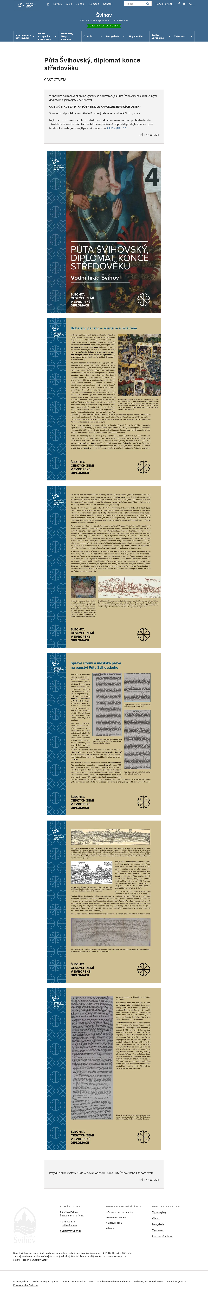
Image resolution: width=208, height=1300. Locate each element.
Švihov (104, 15)
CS (192, 3)
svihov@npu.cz (69, 1225)
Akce (69, 3)
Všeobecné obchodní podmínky (119, 1282)
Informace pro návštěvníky (119, 1213)
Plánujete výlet (165, 3)
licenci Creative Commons (86, 1253)
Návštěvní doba (114, 1223)
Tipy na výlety (159, 1213)
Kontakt (107, 3)
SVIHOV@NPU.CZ (116, 129)
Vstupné (110, 1228)
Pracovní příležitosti (162, 1237)
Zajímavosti (158, 1231)
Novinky (57, 3)
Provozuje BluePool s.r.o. (25, 1289)
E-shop (80, 3)
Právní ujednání (21, 1282)
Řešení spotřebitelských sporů (81, 1282)
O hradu (156, 1219)
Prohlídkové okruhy (116, 1218)
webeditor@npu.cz (22, 1285)
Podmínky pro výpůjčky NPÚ (155, 1282)
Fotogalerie (158, 1225)
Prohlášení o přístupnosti (48, 1282)
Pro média (93, 3)
